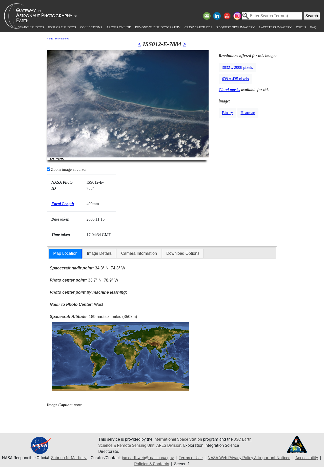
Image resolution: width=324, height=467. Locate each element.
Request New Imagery (235, 27)
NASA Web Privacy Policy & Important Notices (249, 457)
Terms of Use (191, 457)
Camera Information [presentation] (139, 253)
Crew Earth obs (198, 27)
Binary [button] (227, 113)
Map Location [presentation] (65, 253)
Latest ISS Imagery (275, 27)
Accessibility (306, 457)
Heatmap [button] (247, 113)
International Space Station (177, 439)
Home (50, 38)
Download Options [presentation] (182, 253)
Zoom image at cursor (67, 169)
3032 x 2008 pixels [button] (237, 67)
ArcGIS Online (118, 27)
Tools (301, 27)
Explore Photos (62, 27)
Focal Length (62, 204)
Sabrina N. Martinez (69, 457)
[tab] (65, 254)
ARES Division (168, 445)
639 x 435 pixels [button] (235, 79)
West (76, 304)
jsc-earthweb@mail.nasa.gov (148, 457)
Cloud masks (229, 90)
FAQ (313, 27)
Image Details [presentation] (99, 253)
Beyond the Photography (157, 27)
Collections (91, 27)
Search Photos (31, 27)
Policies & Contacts (151, 463)
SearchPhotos (62, 38)
